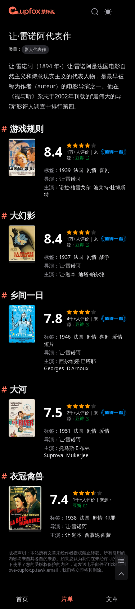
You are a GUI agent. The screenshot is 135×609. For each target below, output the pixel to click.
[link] (22, 599)
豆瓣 (82, 158)
